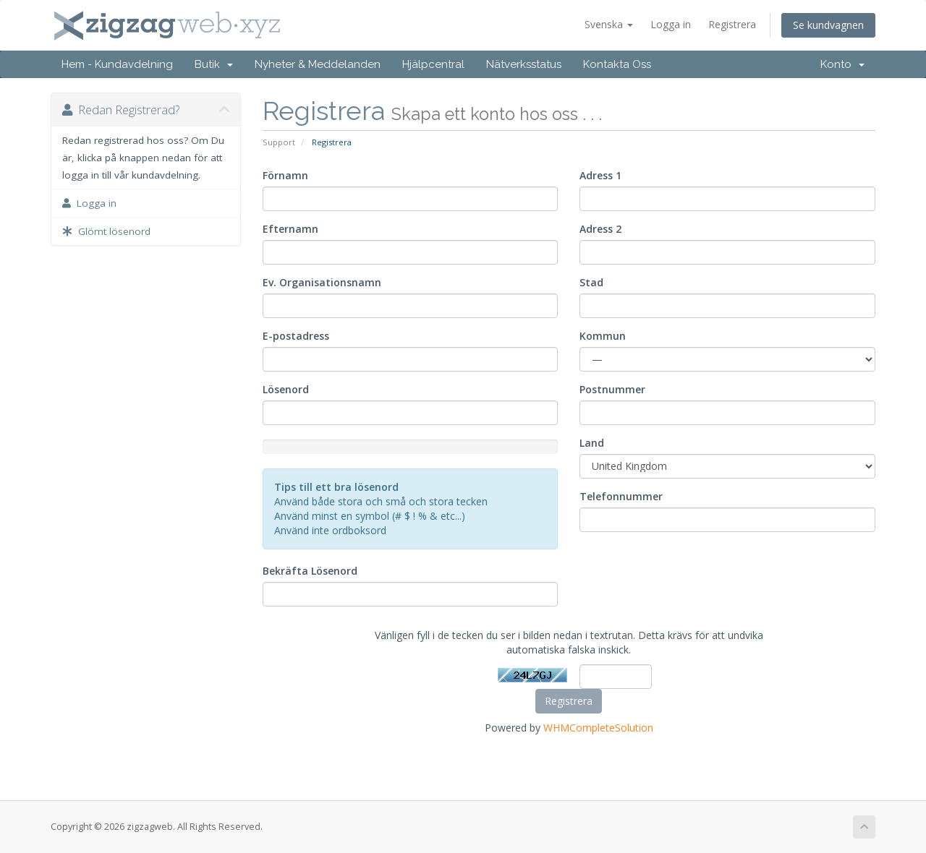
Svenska (609, 24)
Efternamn (290, 229)
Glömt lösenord (106, 231)
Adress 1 (600, 175)
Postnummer (612, 389)
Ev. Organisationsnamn (322, 282)
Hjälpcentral (433, 64)
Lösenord (286, 389)
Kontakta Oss (617, 64)
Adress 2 (600, 229)
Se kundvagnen (828, 25)
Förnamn (285, 175)
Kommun (602, 336)
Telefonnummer (621, 496)
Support (279, 142)
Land (591, 443)
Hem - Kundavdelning (117, 64)
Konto (842, 64)
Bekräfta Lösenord (310, 571)
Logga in (670, 24)
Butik (214, 64)
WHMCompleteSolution (598, 727)
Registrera (732, 24)
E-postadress (296, 336)
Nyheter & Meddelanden (318, 64)
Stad (591, 282)
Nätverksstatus (523, 64)
